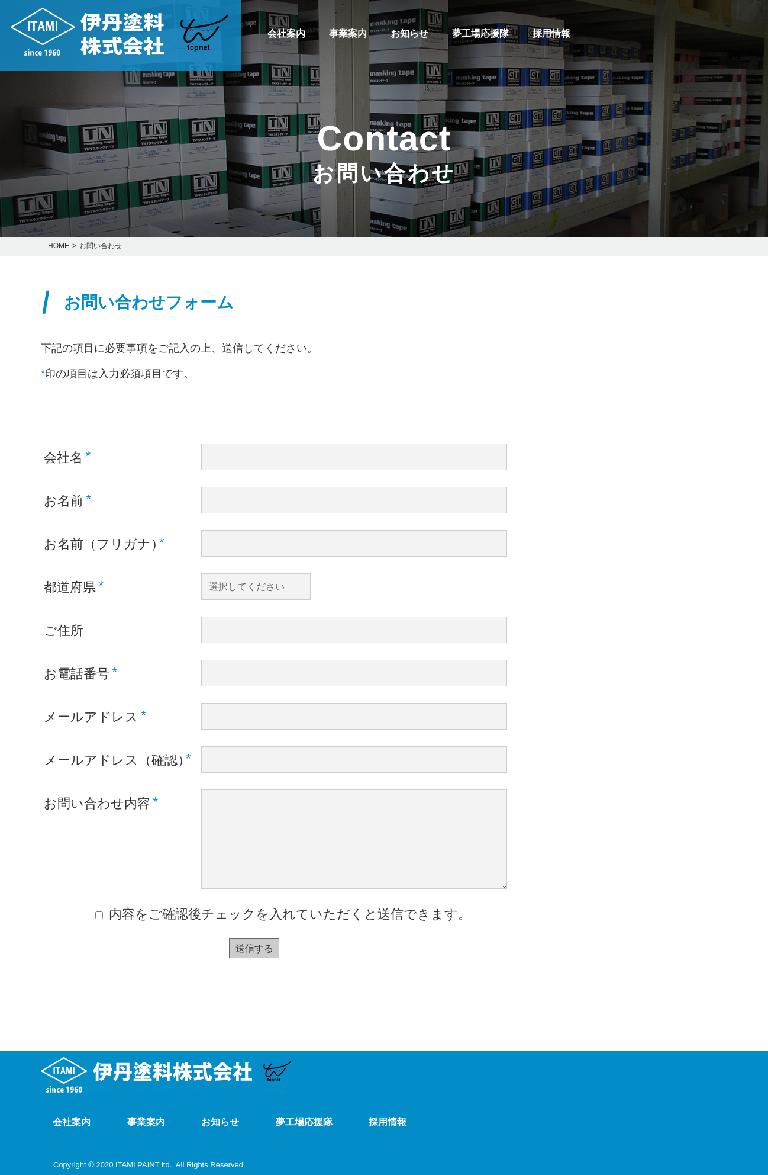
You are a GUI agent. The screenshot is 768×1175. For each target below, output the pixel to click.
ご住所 (63, 630)
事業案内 (348, 33)
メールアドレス (95, 716)
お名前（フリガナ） (104, 543)
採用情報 (551, 33)
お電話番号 (80, 672)
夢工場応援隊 (480, 33)
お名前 (67, 500)
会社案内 (286, 33)
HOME (58, 246)
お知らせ (409, 33)
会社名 (67, 456)
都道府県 (74, 586)
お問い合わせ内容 (101, 802)
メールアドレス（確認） (117, 759)
